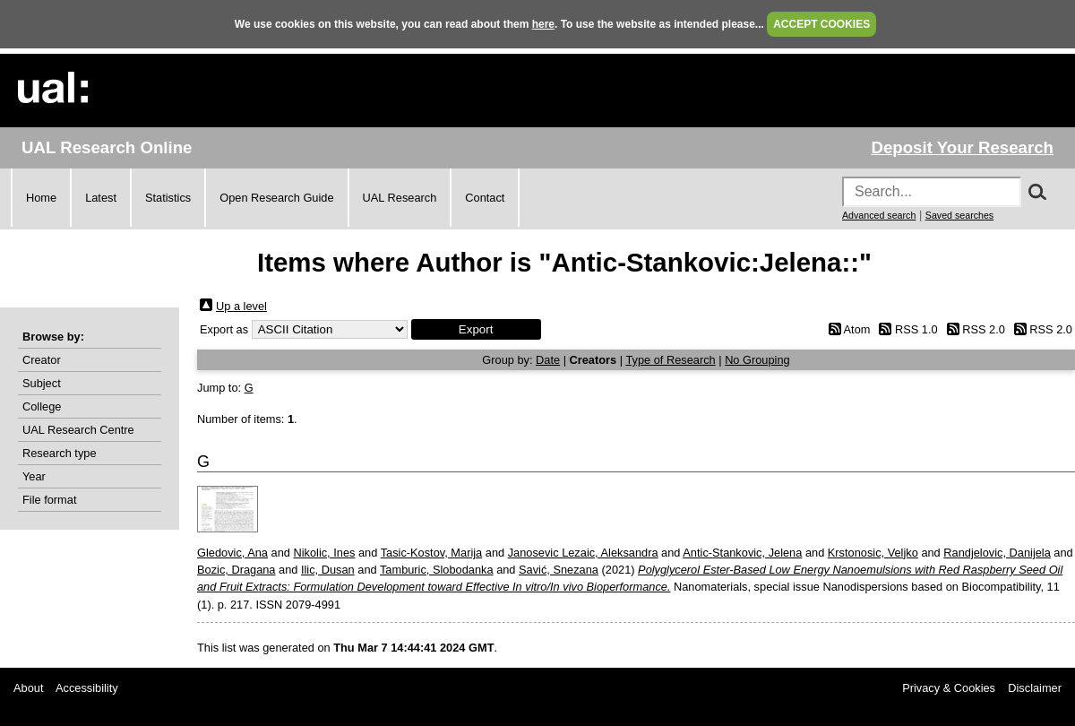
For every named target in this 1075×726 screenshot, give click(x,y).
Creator (41, 360)
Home (41, 197)
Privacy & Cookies (948, 688)
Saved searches (959, 215)
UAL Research (400, 197)
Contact (484, 197)
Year (34, 476)
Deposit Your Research (962, 147)
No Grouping (757, 360)
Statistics (168, 197)
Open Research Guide (276, 197)
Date (548, 360)
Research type (59, 453)
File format (49, 499)
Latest (100, 197)
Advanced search (879, 215)
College (41, 406)
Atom (857, 329)
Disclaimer (1035, 688)
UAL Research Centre (78, 429)
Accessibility (87, 688)
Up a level (241, 306)
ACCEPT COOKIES (821, 24)
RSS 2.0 (983, 329)
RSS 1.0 (916, 329)
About (28, 688)
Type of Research (670, 360)
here (543, 24)
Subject (41, 383)
